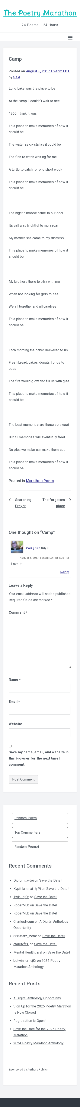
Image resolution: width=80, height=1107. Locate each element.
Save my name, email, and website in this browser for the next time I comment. (39, 758)
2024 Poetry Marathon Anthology (38, 1043)
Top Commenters (28, 832)
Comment (18, 612)
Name (15, 680)
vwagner (33, 548)
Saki (16, 77)
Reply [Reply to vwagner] (64, 572)
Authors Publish (38, 1069)
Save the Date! (50, 880)
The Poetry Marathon (40, 13)
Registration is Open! (29, 1021)
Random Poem (26, 818)
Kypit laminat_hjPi (27, 889)
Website (15, 724)
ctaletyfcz (21, 944)
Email (14, 702)
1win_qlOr (21, 897)
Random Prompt (27, 847)
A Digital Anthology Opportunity (37, 998)
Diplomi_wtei (23, 880)
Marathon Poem (40, 481)
